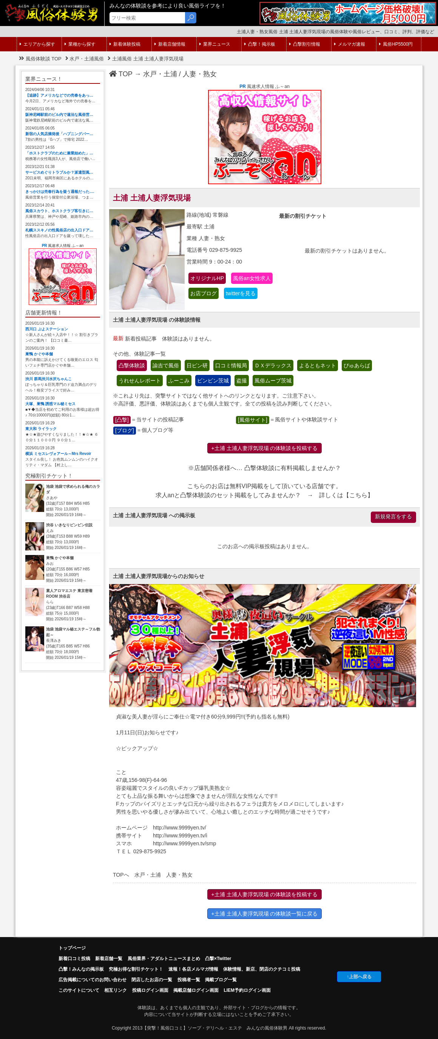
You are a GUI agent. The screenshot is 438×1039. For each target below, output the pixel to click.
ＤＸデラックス (272, 365)
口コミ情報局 (231, 365)
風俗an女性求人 (252, 278)
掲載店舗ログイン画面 (196, 990)
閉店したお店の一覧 (151, 979)
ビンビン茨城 (213, 381)
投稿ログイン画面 (150, 990)
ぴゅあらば (357, 365)
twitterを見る (241, 293)
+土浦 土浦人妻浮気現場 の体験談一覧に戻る (264, 914)
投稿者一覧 (188, 979)
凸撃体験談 (132, 365)
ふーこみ (179, 381)
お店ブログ (203, 293)
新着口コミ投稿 (74, 958)
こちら (358, 495)
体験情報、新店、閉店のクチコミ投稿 (261, 969)
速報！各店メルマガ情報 (193, 969)
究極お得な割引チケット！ (136, 969)
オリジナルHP (207, 278)
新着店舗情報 (169, 44)
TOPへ (121, 875)
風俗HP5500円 (396, 44)
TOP (121, 74)
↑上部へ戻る (359, 976)
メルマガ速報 (349, 44)
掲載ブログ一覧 (221, 979)
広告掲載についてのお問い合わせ (92, 979)
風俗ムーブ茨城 (272, 381)
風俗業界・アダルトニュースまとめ (164, 958)
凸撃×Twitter (218, 958)
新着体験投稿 (125, 44)
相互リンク (115, 990)
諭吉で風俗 (166, 365)
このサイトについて (79, 990)
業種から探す (80, 44)
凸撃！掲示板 (259, 44)
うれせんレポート (140, 381)
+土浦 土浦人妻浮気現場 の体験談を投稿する (264, 448)
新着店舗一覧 (108, 958)
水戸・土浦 (160, 74)
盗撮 (241, 381)
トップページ (72, 948)
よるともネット (317, 365)
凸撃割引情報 (304, 44)
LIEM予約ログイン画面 (247, 990)
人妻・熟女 (200, 74)
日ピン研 (197, 365)
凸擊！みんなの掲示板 (81, 969)
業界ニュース (214, 44)
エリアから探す (37, 44)
